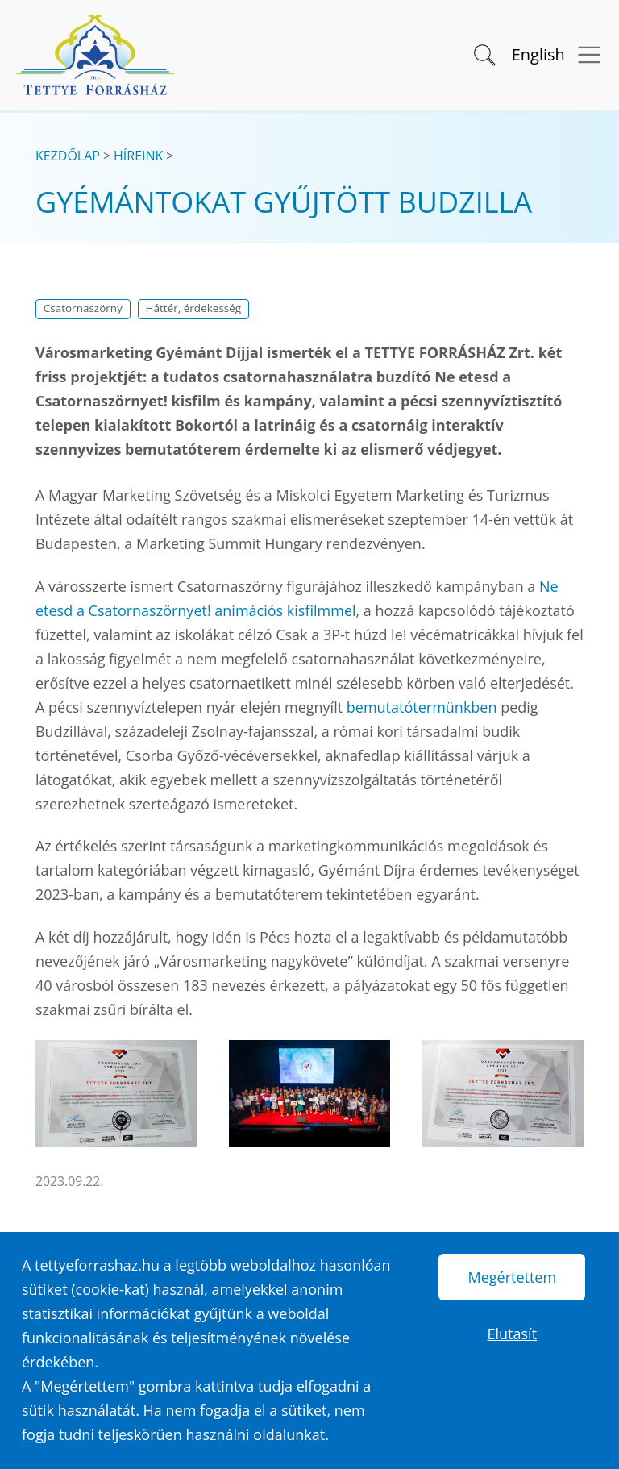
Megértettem (511, 1277)
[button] (483, 53)
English (538, 54)
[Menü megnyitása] (584, 55)
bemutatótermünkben (422, 707)
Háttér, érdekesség (194, 308)
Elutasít (513, 1333)
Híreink (138, 155)
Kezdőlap (67, 155)
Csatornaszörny (83, 308)
